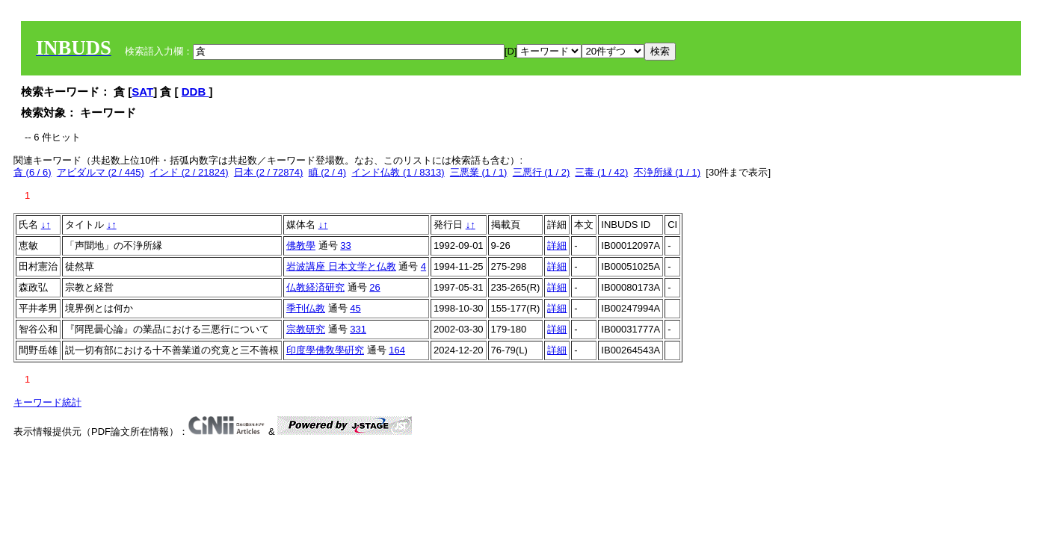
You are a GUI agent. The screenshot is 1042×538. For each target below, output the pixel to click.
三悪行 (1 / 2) (541, 172)
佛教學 (300, 245)
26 (374, 287)
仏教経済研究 (315, 287)
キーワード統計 (47, 402)
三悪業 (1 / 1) (479, 172)
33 (345, 245)
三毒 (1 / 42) (601, 172)
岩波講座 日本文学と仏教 (341, 266)
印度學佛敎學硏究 (325, 350)
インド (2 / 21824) (189, 172)
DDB (195, 91)
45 (355, 308)
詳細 (557, 245)
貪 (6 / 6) (32, 172)
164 (397, 350)
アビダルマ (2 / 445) (100, 172)
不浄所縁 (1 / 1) (667, 172)
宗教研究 (305, 329)
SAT (142, 91)
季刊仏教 (305, 308)
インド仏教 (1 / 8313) (397, 172)
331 (358, 329)
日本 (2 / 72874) (268, 172)
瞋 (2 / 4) (328, 172)
